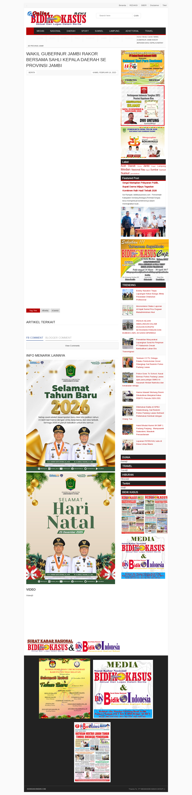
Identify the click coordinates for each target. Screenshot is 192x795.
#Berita (45, 310)
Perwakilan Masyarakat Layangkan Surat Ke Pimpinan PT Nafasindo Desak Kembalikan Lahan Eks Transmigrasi (142, 345)
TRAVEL (149, 31)
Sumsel (129, 38)
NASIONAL (55, 31)
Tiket (164, 5)
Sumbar (90, 38)
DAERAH (71, 31)
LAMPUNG (114, 31)
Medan (125, 169)
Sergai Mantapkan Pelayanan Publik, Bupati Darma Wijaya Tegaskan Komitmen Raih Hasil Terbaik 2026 (140, 186)
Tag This (33, 310)
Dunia (139, 166)
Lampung (161, 166)
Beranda (122, 5)
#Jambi (55, 310)
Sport (148, 170)
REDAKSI (134, 5)
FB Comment (34, 337)
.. (26, 5)
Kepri (116, 38)
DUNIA (40, 38)
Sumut (65, 38)
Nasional (135, 169)
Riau (77, 38)
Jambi (104, 38)
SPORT (85, 31)
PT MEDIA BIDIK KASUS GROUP (150, 789)
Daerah (131, 166)
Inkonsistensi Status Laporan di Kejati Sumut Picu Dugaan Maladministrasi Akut (149, 309)
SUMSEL (99, 31)
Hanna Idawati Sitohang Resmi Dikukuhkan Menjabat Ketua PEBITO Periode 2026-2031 (150, 395)
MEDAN (40, 31)
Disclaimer (154, 5)
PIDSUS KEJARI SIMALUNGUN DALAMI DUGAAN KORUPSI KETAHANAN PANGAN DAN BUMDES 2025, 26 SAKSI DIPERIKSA (141, 327)
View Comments (72, 346)
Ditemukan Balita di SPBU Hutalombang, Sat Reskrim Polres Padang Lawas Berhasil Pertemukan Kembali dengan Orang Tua (143, 413)
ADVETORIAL (132, 31)
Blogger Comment (58, 337)
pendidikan (135, 174)
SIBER (144, 5)
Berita (32, 72)
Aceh (52, 38)
